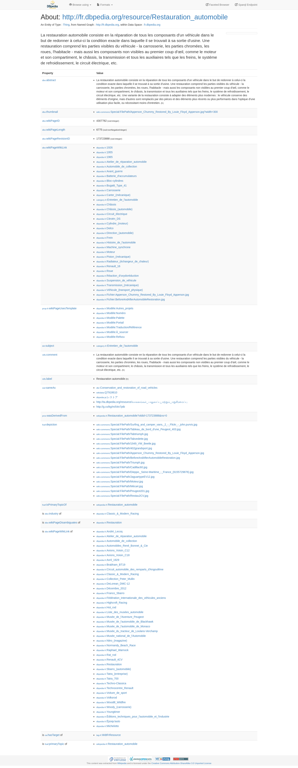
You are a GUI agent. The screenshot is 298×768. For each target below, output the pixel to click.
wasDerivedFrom (54, 415)
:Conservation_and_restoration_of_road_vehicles (126, 387)
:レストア (107, 397)
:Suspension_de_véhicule (116, 280)
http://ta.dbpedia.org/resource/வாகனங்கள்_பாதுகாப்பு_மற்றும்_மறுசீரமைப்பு (141, 401)
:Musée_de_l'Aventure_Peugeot (120, 616)
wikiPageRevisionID (56, 138)
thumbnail (50, 111)
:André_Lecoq (109, 531)
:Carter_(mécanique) (113, 195)
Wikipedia (122, 763)
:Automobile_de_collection (116, 166)
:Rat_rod (106, 654)
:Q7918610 (106, 392)
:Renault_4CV (109, 659)
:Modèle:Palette (110, 317)
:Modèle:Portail (110, 322)
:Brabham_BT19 (110, 564)
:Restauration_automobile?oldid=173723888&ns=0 (131, 415)
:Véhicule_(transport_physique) (119, 289)
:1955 (104, 152)
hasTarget (52, 734)
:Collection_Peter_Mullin (115, 578)
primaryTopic (54, 743)
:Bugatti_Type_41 (111, 185)
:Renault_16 (108, 266)
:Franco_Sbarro (110, 593)
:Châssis (106, 204)
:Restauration (109, 522)
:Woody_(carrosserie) (113, 707)
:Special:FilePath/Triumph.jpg (120, 462)
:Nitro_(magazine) (111, 640)
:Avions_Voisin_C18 (113, 555)
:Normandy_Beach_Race (116, 645)
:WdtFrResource (108, 734)
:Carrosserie (108, 190)
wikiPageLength (53, 129)
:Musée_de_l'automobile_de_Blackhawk (124, 621)
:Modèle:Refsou (110, 336)
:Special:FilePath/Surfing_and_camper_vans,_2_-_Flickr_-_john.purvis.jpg (146, 424)
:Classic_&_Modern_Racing (117, 513)
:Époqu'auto (108, 721)
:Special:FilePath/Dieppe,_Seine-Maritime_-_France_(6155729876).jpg (144, 472)
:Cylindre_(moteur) (112, 223)
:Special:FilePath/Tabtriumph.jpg (122, 434)
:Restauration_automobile (116, 504)
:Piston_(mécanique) (113, 256)
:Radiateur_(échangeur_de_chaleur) (122, 261)
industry (51, 513)
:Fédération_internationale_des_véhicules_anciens (131, 597)
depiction (49, 424)
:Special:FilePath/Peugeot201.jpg (122, 491)
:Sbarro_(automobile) (113, 669)
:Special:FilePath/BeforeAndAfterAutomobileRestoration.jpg (138, 457)
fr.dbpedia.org (152, 24)
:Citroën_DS (108, 218)
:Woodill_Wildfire (111, 702)
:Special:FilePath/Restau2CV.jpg (122, 495)
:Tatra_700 (107, 678)
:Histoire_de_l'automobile (116, 242)
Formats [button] (105, 4)
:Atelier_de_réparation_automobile (121, 161)
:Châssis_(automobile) (114, 209)
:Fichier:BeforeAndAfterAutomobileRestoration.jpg (130, 299)
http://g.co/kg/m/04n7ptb (110, 406)
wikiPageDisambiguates (61, 522)
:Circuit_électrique (111, 213)
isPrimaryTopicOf (54, 504)
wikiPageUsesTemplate (59, 308)
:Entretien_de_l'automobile (117, 199)
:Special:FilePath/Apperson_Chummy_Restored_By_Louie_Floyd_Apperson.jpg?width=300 (157, 111)
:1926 (104, 147)
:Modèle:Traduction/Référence (119, 327)
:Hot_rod (106, 607)
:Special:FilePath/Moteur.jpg (119, 481)
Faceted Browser (217, 4)
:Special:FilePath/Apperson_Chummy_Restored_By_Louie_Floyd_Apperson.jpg (150, 453)
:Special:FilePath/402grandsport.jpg (124, 448)
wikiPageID (51, 120)
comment (49, 354)
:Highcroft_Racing (111, 602)
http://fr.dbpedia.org (107, 24)
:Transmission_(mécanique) (117, 285)
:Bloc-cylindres (109, 180)
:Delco (104, 228)
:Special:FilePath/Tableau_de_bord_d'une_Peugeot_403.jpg (138, 429)
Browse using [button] (80, 4)
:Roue (104, 270)
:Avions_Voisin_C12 (113, 550)
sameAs (48, 387)
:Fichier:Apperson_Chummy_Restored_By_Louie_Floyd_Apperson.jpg (142, 294)
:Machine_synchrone (113, 247)
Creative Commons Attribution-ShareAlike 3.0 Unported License (181, 763)
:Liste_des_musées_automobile (119, 612)
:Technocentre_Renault (114, 688)
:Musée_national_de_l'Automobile (121, 635)
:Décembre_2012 (111, 588)
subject (48, 345)
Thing (66, 24)
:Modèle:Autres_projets (114, 308)
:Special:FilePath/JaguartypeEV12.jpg (125, 476)
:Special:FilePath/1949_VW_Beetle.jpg (125, 443)
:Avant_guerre (109, 171)
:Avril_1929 (107, 559)
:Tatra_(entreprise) (112, 673)
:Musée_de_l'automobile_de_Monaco (123, 626)
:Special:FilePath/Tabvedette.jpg (122, 438)
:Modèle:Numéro (111, 313)
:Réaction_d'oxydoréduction (117, 275)
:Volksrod (106, 697)
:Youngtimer (108, 711)
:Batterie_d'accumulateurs (116, 176)
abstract (49, 80)
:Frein (104, 237)
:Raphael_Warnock (112, 650)
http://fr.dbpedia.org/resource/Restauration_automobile (145, 17)
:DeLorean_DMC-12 (113, 583)
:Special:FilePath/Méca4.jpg (119, 486)
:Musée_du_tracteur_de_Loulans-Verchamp (127, 631)
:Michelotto (107, 726)
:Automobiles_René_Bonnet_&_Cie (122, 545)
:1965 (104, 157)
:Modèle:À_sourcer (112, 332)
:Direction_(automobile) (114, 232)
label (47, 378)
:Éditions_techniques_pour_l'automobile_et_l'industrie (132, 716)
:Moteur (105, 251)
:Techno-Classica (111, 683)
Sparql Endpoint (246, 4)
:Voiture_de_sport (111, 692)
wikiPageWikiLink (54, 147)
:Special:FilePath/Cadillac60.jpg (121, 467)
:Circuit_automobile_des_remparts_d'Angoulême (129, 569)
